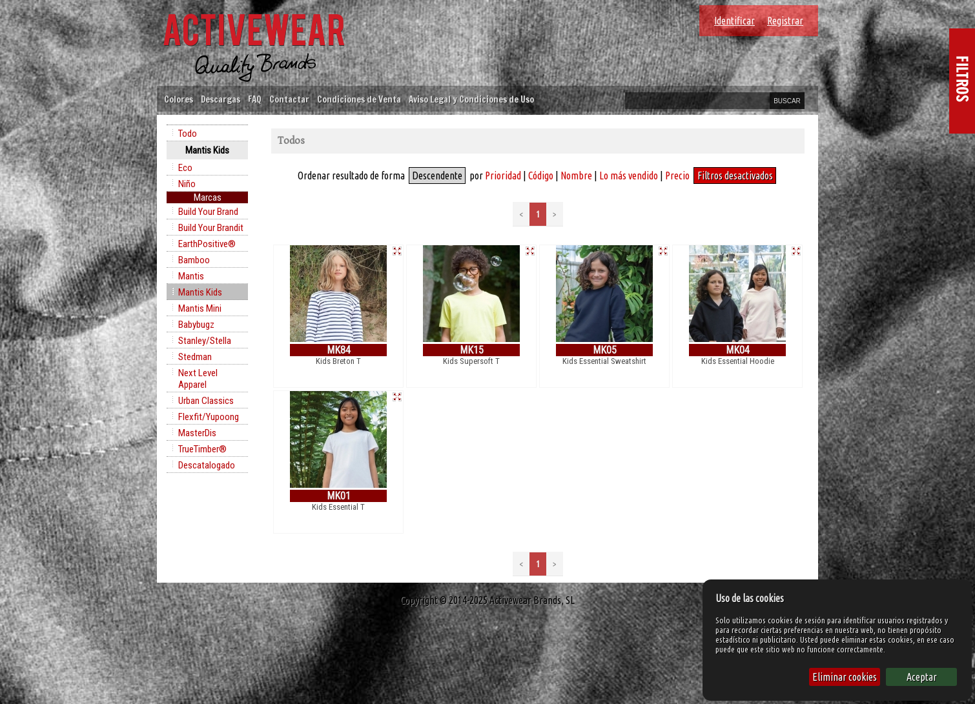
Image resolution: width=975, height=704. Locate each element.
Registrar (785, 20)
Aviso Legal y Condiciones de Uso (471, 99)
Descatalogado (206, 465)
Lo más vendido (628, 175)
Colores (178, 99)
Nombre (576, 175)
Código (540, 175)
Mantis (191, 276)
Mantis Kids (200, 292)
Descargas (220, 99)
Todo (187, 133)
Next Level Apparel (198, 378)
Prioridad (503, 175)
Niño (187, 184)
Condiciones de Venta (359, 99)
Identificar (734, 20)
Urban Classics (206, 401)
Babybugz (196, 324)
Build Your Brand (208, 211)
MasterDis (197, 433)
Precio (677, 175)
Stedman (195, 357)
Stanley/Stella (204, 341)
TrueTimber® (202, 449)
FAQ (255, 99)
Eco (185, 168)
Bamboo (194, 260)
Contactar (289, 99)
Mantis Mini (199, 308)
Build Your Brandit (210, 228)
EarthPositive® (207, 244)
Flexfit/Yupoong (208, 417)
